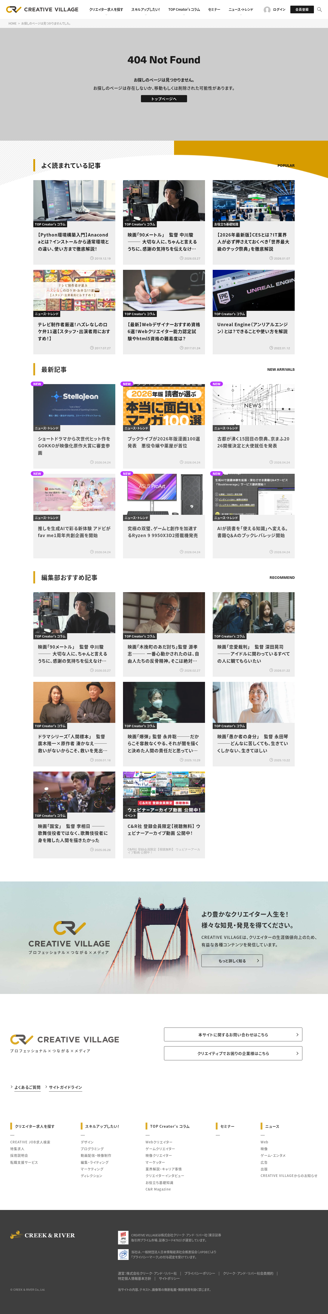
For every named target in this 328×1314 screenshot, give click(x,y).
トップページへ (164, 98)
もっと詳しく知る (232, 960)
